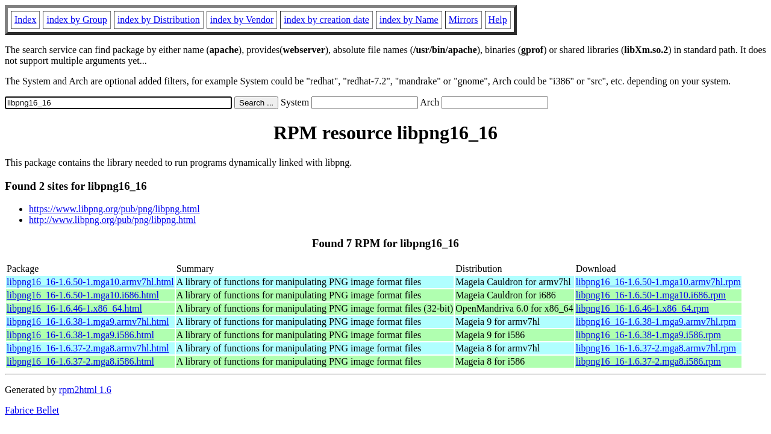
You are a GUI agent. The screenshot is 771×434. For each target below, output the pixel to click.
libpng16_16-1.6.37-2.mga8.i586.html (80, 361)
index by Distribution (158, 19)
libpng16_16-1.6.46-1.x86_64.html (74, 308)
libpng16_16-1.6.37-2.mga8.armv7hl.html (88, 348)
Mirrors (463, 19)
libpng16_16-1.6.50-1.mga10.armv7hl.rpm (658, 282)
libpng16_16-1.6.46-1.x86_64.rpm (642, 308)
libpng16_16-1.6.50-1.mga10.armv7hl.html (90, 282)
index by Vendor (241, 19)
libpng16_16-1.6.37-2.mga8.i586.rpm (648, 361)
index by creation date (326, 19)
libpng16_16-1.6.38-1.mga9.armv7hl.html (88, 321)
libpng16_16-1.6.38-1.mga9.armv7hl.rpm (656, 321)
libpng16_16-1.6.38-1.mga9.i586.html (80, 335)
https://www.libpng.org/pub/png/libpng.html (114, 209)
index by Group (76, 19)
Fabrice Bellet (32, 410)
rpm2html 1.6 (85, 390)
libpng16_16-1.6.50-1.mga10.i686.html (83, 295)
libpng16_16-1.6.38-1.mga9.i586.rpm (648, 335)
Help (498, 19)
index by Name (409, 19)
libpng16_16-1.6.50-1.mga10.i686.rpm (651, 295)
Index (25, 19)
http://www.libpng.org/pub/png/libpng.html (112, 220)
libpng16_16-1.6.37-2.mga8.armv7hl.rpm (656, 348)
